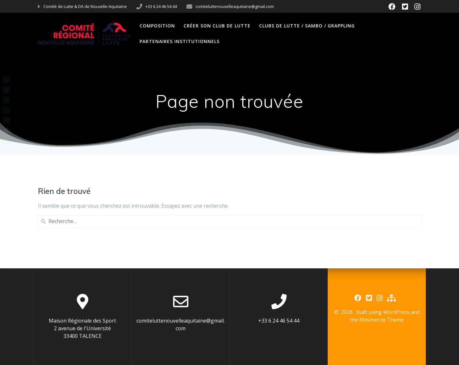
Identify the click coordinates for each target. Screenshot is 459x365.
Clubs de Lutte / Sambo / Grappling (307, 26)
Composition (157, 26)
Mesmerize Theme (381, 319)
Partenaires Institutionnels (180, 41)
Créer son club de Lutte (217, 26)
